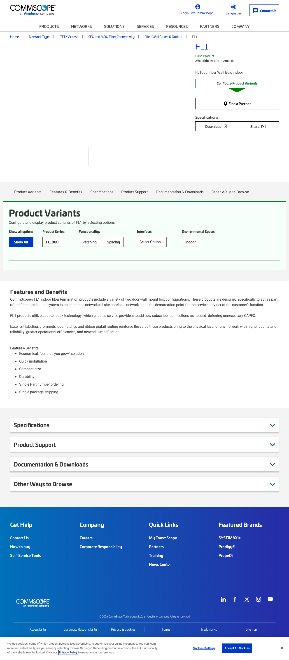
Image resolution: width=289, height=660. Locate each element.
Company (240, 26)
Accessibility (38, 629)
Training (156, 555)
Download (216, 126)
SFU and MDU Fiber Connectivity (111, 36)
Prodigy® (227, 546)
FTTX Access (69, 36)
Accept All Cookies (236, 648)
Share (258, 126)
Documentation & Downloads (180, 195)
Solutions (114, 26)
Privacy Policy (68, 652)
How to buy (20, 546)
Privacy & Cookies (123, 629)
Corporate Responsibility (101, 546)
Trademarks (208, 629)
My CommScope (163, 537)
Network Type (39, 36)
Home (14, 36)
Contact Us (19, 537)
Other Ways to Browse (230, 195)
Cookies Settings (204, 648)
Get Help (21, 524)
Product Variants (28, 195)
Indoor (190, 241)
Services (145, 26)
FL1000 (52, 241)
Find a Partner (237, 103)
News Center (160, 564)
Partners (209, 26)
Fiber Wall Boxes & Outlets (163, 36)
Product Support (134, 195)
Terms (166, 629)
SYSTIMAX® (230, 537)
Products (49, 26)
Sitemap (251, 629)
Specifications (101, 195)
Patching (89, 241)
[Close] (282, 648)
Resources (177, 26)
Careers (86, 537)
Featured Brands (240, 524)
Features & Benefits (66, 195)
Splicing (113, 241)
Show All (21, 241)
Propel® (226, 555)
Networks (81, 26)
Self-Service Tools (25, 555)
